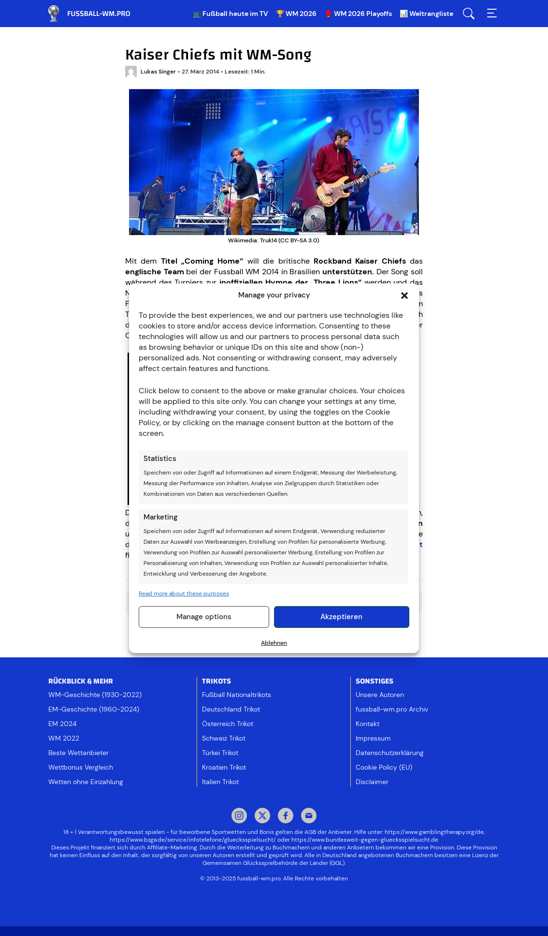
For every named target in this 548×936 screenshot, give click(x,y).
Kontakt (367, 723)
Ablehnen (274, 643)
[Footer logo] (274, 904)
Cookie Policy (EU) (384, 767)
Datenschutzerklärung (390, 752)
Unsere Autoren (380, 694)
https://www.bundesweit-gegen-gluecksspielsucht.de (364, 840)
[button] (404, 295)
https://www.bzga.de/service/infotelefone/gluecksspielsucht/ (193, 840)
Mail (309, 816)
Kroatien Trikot (224, 767)
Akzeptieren (341, 617)
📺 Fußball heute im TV (230, 13)
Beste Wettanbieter (78, 752)
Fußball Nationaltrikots (236, 694)
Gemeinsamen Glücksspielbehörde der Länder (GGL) (273, 863)
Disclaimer (372, 781)
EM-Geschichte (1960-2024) (93, 709)
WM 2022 (63, 738)
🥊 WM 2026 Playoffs (358, 13)
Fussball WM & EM (96, 13)
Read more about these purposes (184, 593)
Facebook (285, 816)
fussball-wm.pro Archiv (392, 709)
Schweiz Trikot (223, 738)
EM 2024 (62, 723)
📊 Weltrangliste (426, 13)
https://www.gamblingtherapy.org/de (434, 832)
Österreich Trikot (227, 723)
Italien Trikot (220, 781)
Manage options (203, 617)
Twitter (262, 816)
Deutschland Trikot (231, 709)
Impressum (373, 738)
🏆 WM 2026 (296, 13)
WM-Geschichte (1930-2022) (95, 694)
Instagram (239, 816)
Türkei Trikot (220, 752)
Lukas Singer (150, 71)
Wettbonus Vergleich (80, 767)
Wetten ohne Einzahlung (85, 781)
